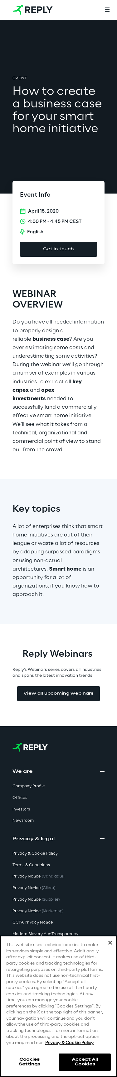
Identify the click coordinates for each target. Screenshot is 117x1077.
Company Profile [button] (28, 786)
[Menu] (107, 10)
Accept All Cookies (85, 1062)
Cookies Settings (29, 1062)
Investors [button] (21, 809)
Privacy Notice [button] (38, 876)
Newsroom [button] (23, 821)
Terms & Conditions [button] (31, 865)
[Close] (110, 943)
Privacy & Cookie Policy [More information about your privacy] (69, 1043)
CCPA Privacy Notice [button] (32, 922)
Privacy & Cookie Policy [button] (35, 854)
